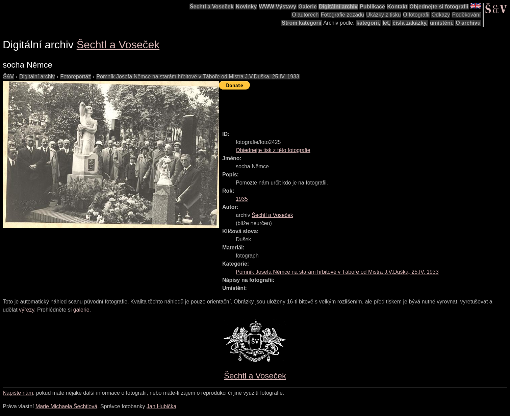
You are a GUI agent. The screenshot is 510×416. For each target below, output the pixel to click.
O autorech (305, 15)
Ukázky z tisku (383, 15)
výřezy (26, 310)
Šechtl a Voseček (212, 6)
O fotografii (416, 15)
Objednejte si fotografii (438, 6)
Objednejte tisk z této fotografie (273, 150)
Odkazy (441, 15)
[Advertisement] (342, 107)
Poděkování (466, 15)
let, (386, 23)
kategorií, (368, 23)
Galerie (307, 6)
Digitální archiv (338, 6)
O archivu (468, 23)
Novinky (246, 6)
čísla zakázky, (410, 23)
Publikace (372, 6)
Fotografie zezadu (342, 15)
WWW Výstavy (277, 6)
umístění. (442, 23)
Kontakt (397, 6)
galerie (81, 310)
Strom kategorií (301, 23)
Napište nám (18, 393)
